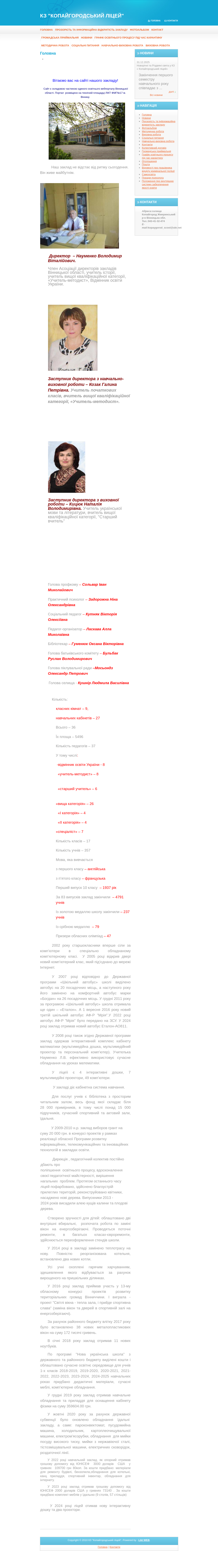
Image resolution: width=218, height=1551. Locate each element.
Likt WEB (144, 1540)
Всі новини (156, 95)
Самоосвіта (149, 174)
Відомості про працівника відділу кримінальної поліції (158, 169)
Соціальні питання (85, 45)
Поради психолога (153, 177)
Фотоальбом (139, 29)
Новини (86, 37)
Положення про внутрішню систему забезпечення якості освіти (158, 184)
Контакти (172, 21)
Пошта (146, 164)
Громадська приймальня (60, 37)
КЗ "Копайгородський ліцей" (82, 16)
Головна (156, 21)
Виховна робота (158, 45)
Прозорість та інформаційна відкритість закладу (91, 29)
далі (171, 91)
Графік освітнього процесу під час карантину (128, 37)
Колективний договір (154, 147)
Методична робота (55, 45)
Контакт (157, 29)
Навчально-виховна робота (122, 45)
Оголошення (149, 161)
